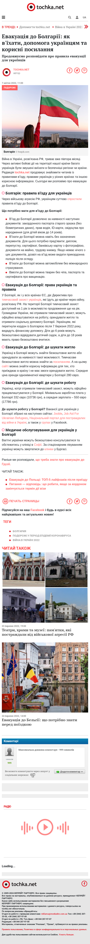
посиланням (61, 361)
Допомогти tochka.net (35, 27)
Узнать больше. (66, 934)
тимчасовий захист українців (21, 299)
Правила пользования (12, 929)
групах (46, 422)
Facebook (37, 510)
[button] (77, 17)
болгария (19, 531)
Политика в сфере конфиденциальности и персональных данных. (55, 929)
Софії (38, 444)
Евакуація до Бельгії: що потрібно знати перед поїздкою (39, 722)
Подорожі (10, 87)
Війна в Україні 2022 (69, 27)
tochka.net (21, 69)
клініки (49, 449)
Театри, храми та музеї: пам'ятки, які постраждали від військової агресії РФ (38, 632)
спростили (74, 199)
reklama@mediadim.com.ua (54, 914)
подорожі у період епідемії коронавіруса (42, 535)
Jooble (58, 413)
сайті (5, 366)
